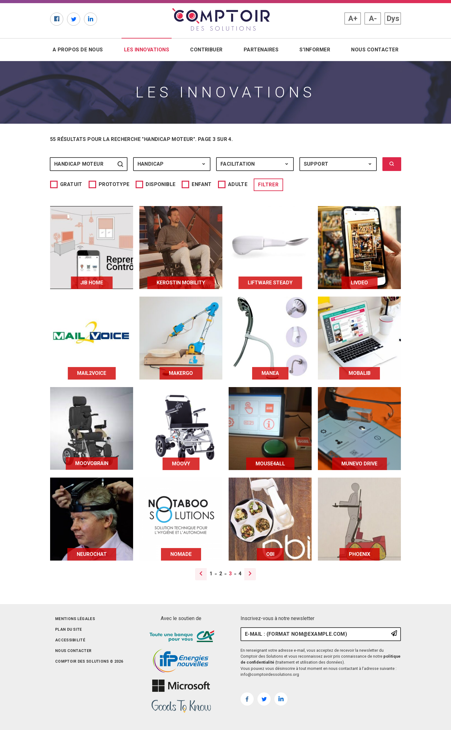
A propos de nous (78, 50)
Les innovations (148, 49)
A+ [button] (352, 18)
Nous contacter (374, 50)
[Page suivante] (250, 574)
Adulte (237, 184)
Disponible (160, 184)
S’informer (314, 50)
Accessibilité (70, 640)
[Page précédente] (201, 574)
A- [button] (373, 18)
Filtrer (268, 185)
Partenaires (261, 50)
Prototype (114, 184)
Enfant (201, 184)
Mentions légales (75, 619)
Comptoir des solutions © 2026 (89, 661)
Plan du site (68, 629)
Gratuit (71, 184)
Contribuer (206, 50)
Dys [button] (392, 18)
